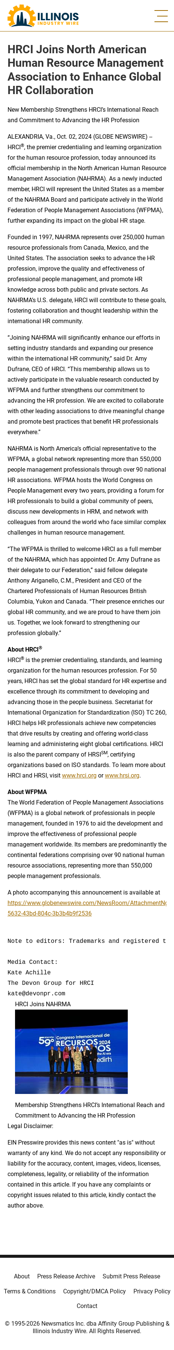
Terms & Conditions (30, 1291)
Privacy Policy (152, 1291)
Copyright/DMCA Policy (94, 1291)
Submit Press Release (131, 1276)
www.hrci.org (79, 775)
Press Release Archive (66, 1276)
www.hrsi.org (122, 775)
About (22, 1276)
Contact (87, 1306)
